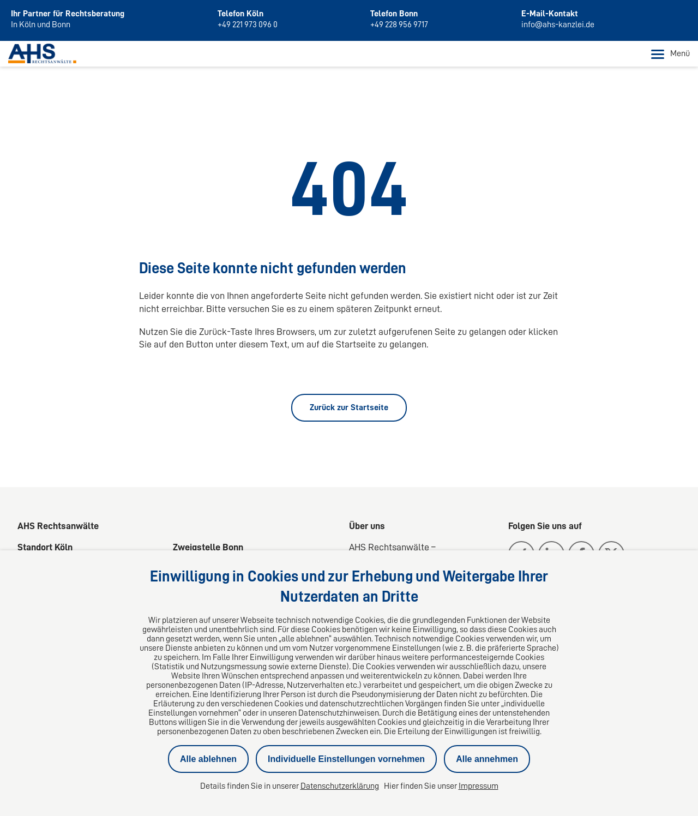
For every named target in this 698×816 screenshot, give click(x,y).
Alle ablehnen (208, 759)
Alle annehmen (487, 759)
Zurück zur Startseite (349, 407)
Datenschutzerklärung (339, 786)
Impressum (478, 786)
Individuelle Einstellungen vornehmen (346, 759)
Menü (670, 54)
